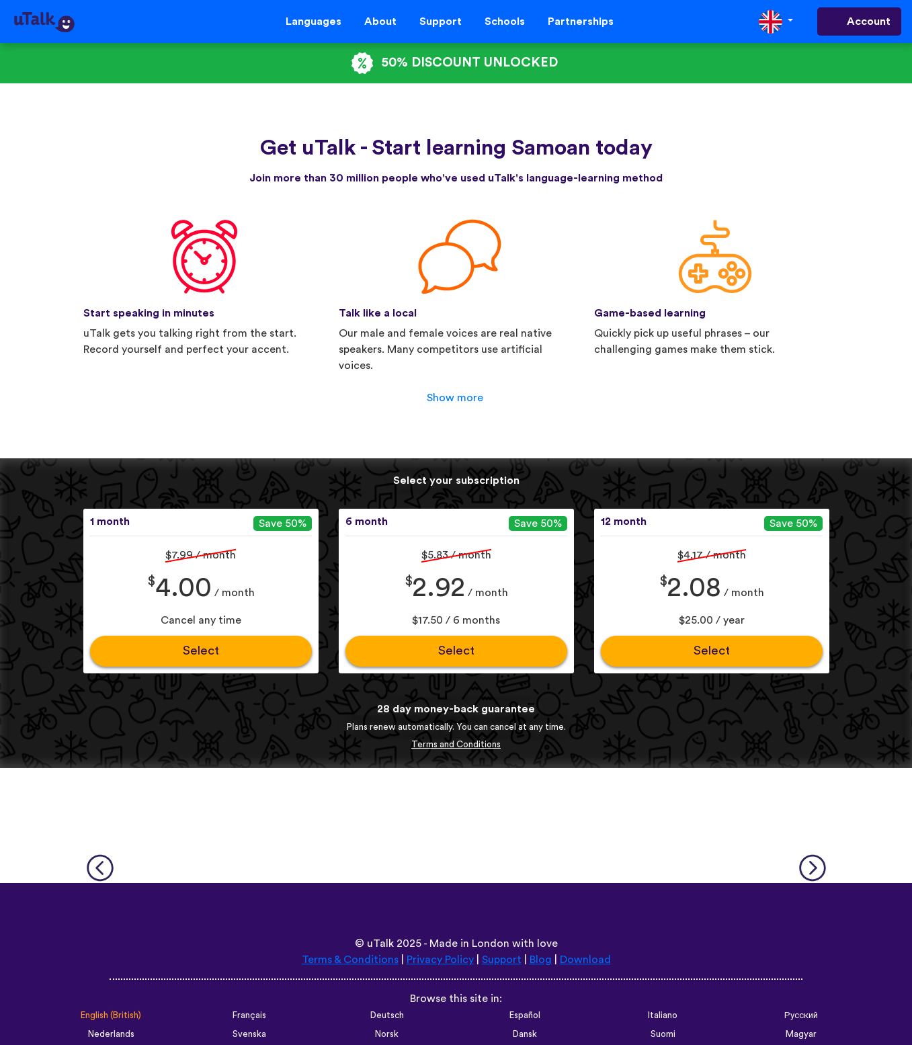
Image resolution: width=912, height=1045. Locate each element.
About (380, 21)
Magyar (801, 1034)
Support (440, 21)
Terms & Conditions (350, 959)
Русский (801, 1015)
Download (585, 959)
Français (249, 1015)
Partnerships (581, 21)
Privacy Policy (440, 959)
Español (524, 1015)
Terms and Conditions (456, 744)
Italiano (662, 1015)
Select (201, 650)
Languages (313, 21)
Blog (541, 959)
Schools (505, 21)
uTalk (380, 943)
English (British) (111, 1015)
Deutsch (387, 1015)
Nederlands (111, 1034)
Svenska (249, 1034)
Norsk (387, 1034)
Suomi (663, 1034)
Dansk (525, 1034)
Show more (455, 397)
